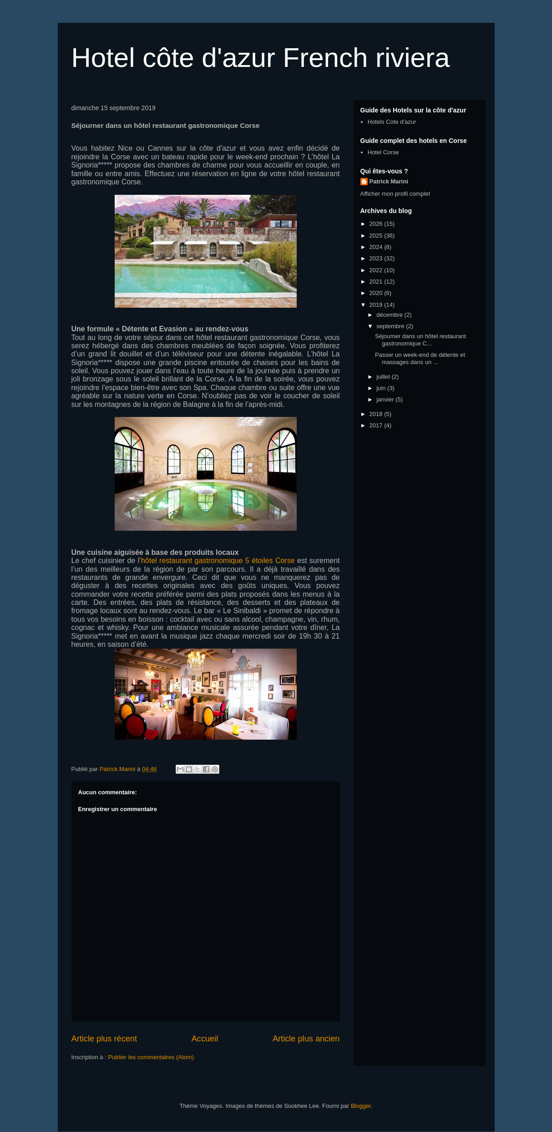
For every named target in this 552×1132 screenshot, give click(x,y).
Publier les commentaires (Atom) (151, 1057)
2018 (377, 414)
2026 (377, 223)
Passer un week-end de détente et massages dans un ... (420, 358)
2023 (377, 258)
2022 (377, 270)
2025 (377, 235)
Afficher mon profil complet (395, 193)
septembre (391, 326)
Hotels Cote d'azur (392, 121)
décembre (390, 314)
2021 (377, 281)
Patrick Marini (389, 181)
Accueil (205, 1038)
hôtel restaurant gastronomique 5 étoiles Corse (218, 560)
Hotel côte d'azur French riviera (260, 57)
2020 (377, 292)
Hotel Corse (383, 152)
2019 (377, 304)
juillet (383, 376)
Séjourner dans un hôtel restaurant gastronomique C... (420, 340)
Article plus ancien (306, 1038)
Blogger (361, 1105)
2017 (377, 425)
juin (381, 388)
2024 (377, 247)
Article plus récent (104, 1038)
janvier (385, 399)
